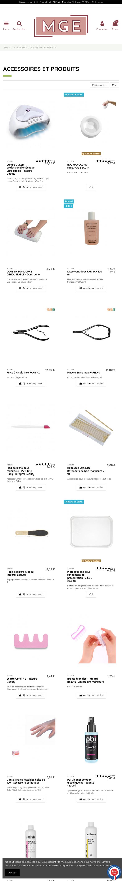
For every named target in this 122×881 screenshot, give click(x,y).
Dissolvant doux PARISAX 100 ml (84, 273)
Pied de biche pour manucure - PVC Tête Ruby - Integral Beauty (20, 471)
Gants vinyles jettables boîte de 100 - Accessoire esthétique (26, 781)
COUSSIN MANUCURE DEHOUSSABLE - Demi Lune (23, 273)
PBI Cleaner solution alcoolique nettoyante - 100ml (80, 782)
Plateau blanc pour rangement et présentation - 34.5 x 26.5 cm (79, 576)
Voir (91, 187)
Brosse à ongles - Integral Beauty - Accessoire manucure (85, 680)
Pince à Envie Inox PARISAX (83, 372)
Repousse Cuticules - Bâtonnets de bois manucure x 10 (85, 471)
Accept (12, 872)
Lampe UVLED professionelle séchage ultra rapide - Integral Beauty (21, 169)
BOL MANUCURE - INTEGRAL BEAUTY (78, 166)
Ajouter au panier (31, 187)
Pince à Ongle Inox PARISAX (23, 372)
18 (114, 85)
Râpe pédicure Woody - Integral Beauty (21, 573)
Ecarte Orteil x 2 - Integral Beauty (22, 680)
